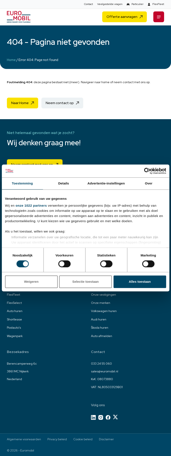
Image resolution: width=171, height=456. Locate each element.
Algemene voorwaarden (24, 439)
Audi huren (98, 319)
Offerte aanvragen (122, 17)
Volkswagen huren (104, 311)
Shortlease (14, 319)
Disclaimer (106, 439)
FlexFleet (158, 4)
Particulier (137, 4)
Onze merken (100, 303)
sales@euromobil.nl (104, 371)
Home (11, 60)
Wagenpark (15, 336)
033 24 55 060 (101, 363)
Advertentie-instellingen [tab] (106, 183)
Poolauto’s (14, 328)
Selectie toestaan (85, 282)
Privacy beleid (57, 439)
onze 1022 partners (31, 205)
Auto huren (14, 311)
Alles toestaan (140, 282)
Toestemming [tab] (22, 183)
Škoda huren (99, 328)
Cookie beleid (83, 439)
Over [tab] (148, 183)
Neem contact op (60, 103)
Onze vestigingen (103, 295)
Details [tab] (63, 183)
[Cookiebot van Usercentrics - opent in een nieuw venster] (147, 171)
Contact (88, 4)
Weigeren (31, 282)
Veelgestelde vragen (109, 4)
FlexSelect (14, 303)
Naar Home (20, 103)
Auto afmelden (101, 336)
